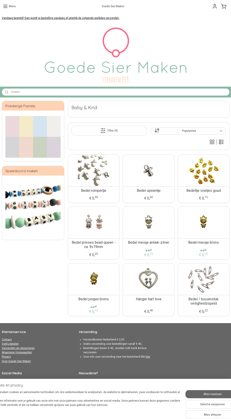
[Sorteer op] (188, 130)
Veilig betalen (10, 343)
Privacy (6, 356)
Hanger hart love (148, 299)
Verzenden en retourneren (18, 348)
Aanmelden (89, 389)
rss (111, 410)
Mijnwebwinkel (165, 410)
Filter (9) (109, 130)
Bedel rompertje (93, 190)
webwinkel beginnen (127, 410)
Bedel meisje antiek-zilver (148, 242)
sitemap (102, 410)
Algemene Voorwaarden (17, 352)
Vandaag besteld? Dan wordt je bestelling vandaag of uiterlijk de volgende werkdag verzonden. (61, 18)
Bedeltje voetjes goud (203, 190)
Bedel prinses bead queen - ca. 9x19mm (93, 244)
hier (148, 356)
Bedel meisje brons (203, 242)
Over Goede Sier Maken (16, 361)
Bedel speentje (148, 190)
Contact (7, 339)
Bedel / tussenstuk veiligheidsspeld (203, 301)
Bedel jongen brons (93, 299)
